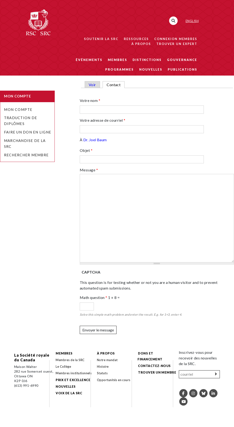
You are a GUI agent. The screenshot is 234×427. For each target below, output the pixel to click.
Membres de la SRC (70, 360)
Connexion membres (175, 39)
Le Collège (63, 366)
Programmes (119, 69)
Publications (182, 69)
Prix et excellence (73, 380)
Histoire (103, 366)
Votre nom (90, 100)
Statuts (102, 373)
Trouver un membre (157, 372)
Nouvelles (150, 69)
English (192, 21)
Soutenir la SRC (101, 39)
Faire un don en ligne (27, 132)
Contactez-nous (154, 366)
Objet (86, 150)
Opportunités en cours (114, 380)
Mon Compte (18, 109)
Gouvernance (182, 60)
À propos (141, 44)
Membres (117, 60)
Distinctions (147, 60)
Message (89, 170)
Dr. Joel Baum (95, 139)
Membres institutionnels (74, 373)
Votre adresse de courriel (102, 120)
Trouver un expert (176, 44)
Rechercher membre (26, 155)
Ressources (136, 39)
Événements (89, 60)
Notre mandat (107, 360)
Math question (93, 297)
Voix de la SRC (69, 393)
